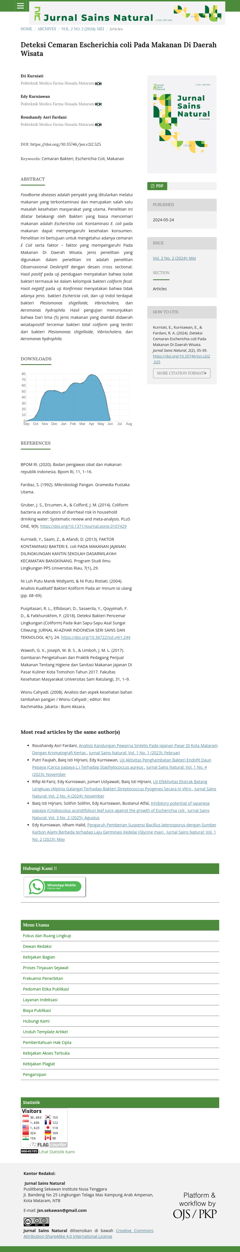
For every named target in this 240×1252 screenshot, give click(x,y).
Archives (47, 29)
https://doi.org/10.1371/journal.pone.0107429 (83, 526)
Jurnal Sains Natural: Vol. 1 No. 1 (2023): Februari (134, 752)
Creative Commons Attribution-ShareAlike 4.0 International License (89, 1233)
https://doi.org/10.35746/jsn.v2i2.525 (65, 144)
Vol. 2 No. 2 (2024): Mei (83, 29)
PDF (159, 186)
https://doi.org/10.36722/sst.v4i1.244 (95, 637)
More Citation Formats (181, 373)
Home (26, 29)
